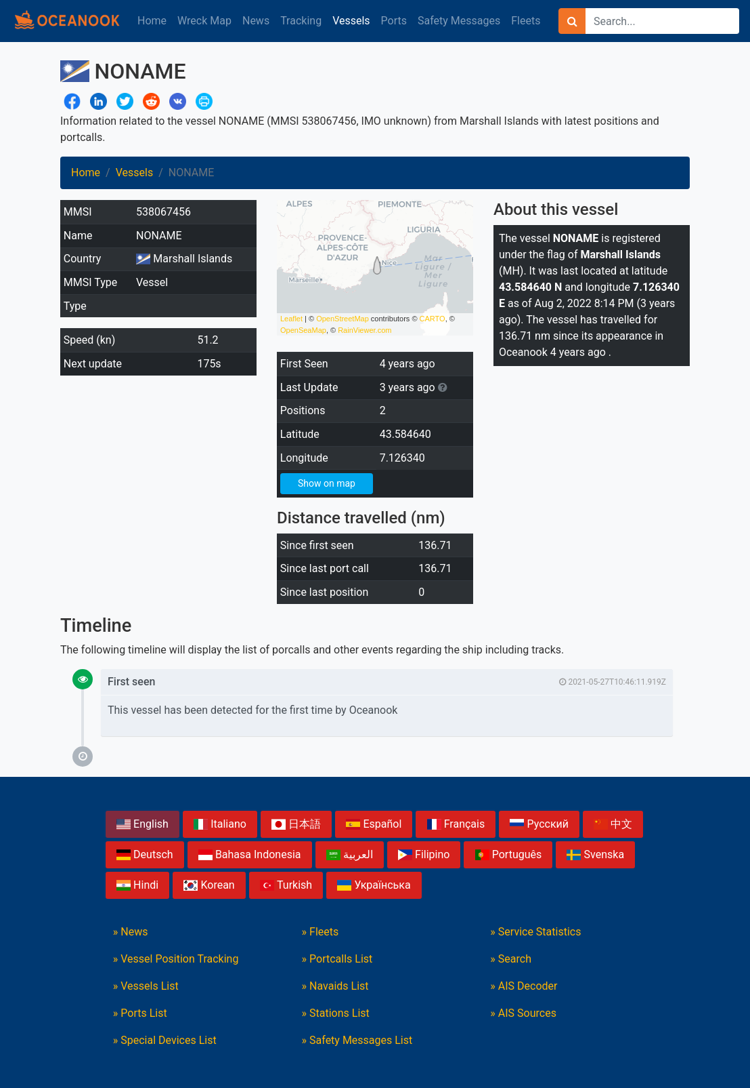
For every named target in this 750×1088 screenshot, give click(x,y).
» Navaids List (335, 986)
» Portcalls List (337, 958)
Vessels (351, 20)
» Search (510, 958)
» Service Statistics (535, 931)
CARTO (432, 319)
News (255, 20)
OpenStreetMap (342, 319)
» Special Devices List (165, 1040)
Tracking (301, 20)
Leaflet (291, 319)
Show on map (326, 483)
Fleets (525, 20)
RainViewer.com (364, 330)
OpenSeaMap (303, 330)
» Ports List (140, 1013)
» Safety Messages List (357, 1040)
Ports (394, 20)
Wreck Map (204, 20)
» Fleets (320, 931)
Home (152, 20)
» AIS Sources (523, 1013)
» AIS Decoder (523, 986)
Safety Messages (459, 20)
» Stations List (336, 1013)
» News (130, 931)
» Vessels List (146, 986)
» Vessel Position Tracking (176, 958)
